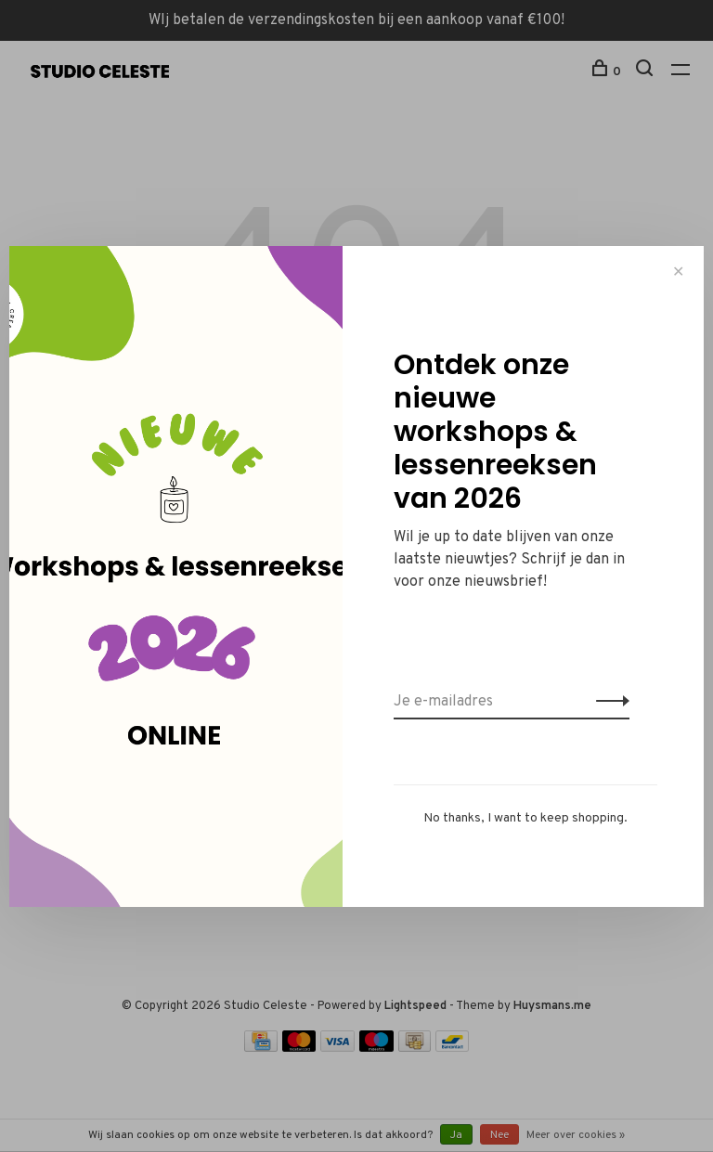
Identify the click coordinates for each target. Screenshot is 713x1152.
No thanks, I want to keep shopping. (525, 818)
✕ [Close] (678, 271)
